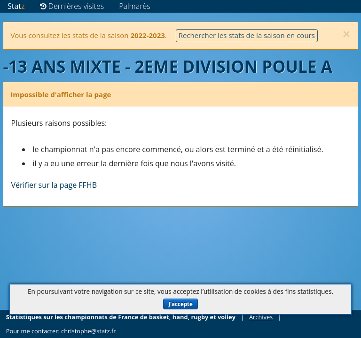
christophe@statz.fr (88, 331)
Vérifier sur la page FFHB (54, 185)
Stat (16, 6)
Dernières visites (72, 6)
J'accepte (180, 303)
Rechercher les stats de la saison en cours (247, 35)
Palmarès (134, 6)
